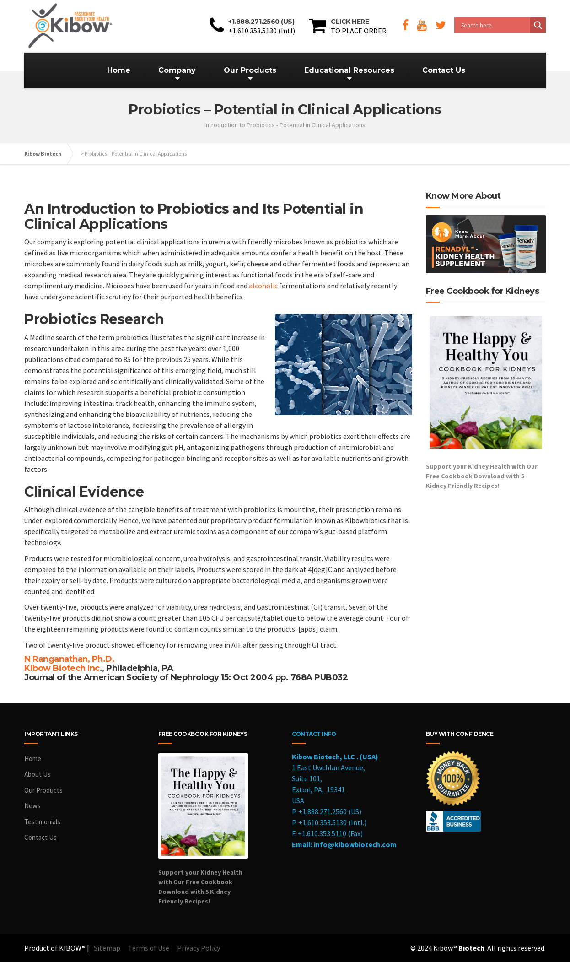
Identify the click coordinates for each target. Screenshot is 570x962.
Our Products (250, 70)
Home (118, 70)
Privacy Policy (198, 947)
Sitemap (107, 947)
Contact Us (443, 70)
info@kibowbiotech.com (355, 844)
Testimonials (42, 821)
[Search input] (494, 25)
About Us (37, 774)
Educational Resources (349, 70)
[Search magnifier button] (538, 25)
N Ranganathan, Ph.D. (69, 659)
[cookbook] (218, 828)
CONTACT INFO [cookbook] (314, 733)
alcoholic (263, 285)
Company (177, 70)
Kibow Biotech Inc (62, 668)
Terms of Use (148, 947)
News (32, 805)
